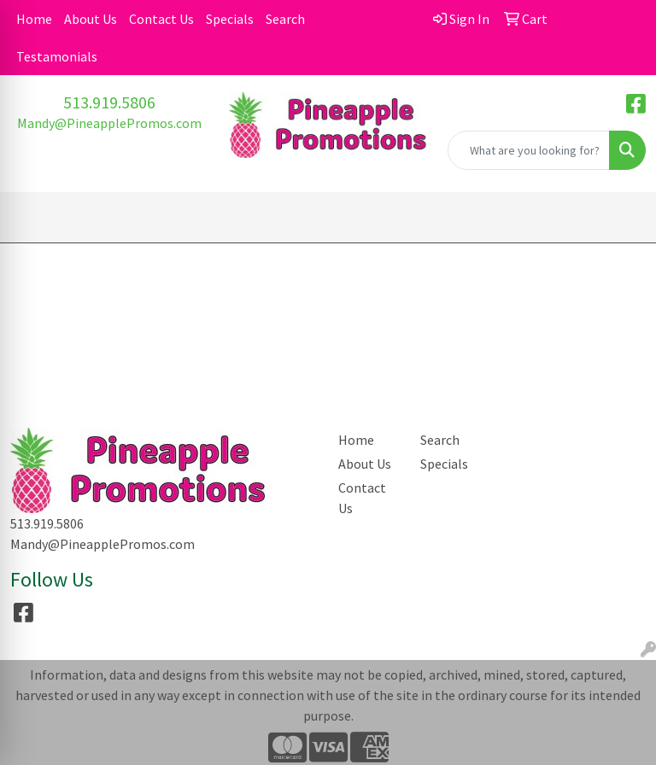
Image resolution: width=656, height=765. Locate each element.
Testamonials (56, 56)
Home (34, 18)
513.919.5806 (109, 102)
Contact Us (161, 18)
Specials (230, 18)
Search (285, 18)
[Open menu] (622, 218)
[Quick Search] (529, 150)
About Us (90, 18)
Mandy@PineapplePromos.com (109, 122)
